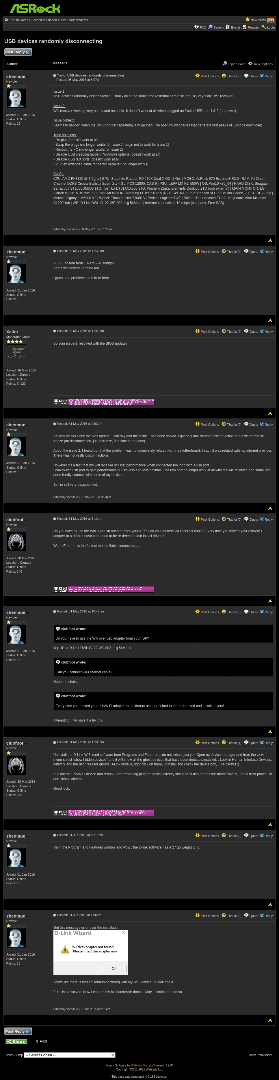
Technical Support (44, 20)
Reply (269, 76)
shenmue (17, 76)
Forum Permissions (261, 1055)
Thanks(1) (231, 743)
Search (218, 27)
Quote (254, 76)
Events (233, 27)
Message (60, 63)
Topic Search (234, 64)
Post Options (207, 76)
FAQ (203, 27)
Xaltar (14, 331)
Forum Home (19, 20)
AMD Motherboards (74, 20)
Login (271, 27)
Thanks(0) (231, 76)
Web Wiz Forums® (143, 1065)
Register (254, 27)
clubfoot (16, 519)
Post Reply (17, 52)
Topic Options (260, 64)
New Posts (258, 20)
